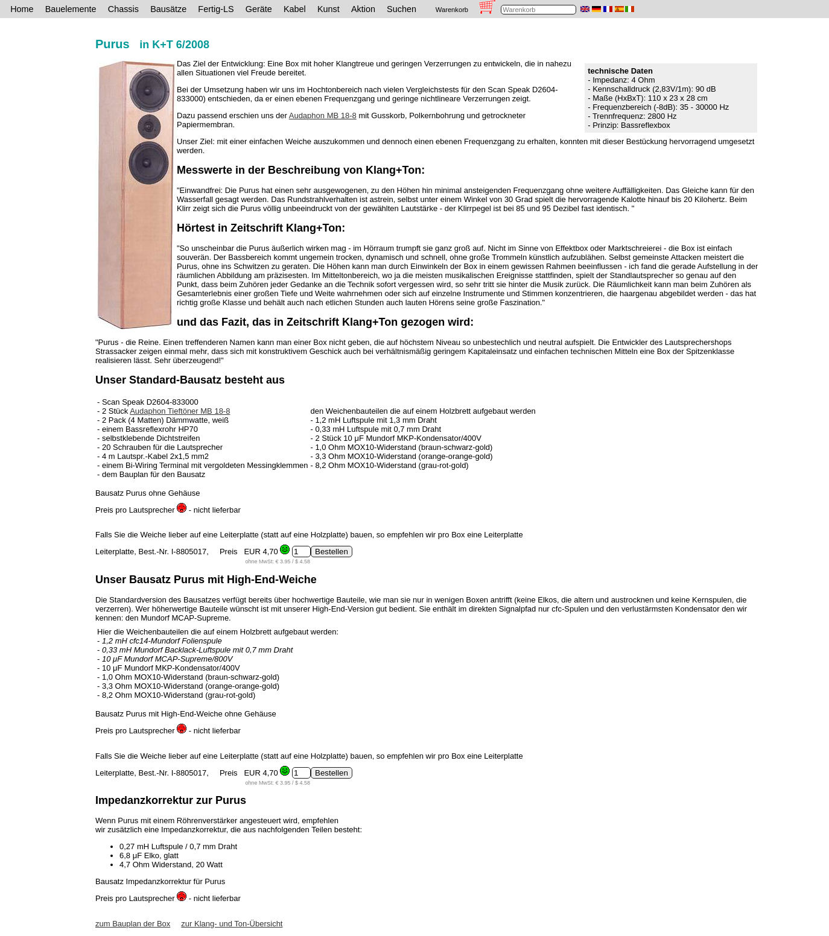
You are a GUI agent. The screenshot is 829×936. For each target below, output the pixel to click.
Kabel (295, 9)
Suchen (401, 9)
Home (21, 9)
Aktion (363, 9)
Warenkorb (452, 9)
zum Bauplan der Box (132, 923)
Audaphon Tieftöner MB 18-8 (180, 411)
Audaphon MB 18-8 (323, 115)
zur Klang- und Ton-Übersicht (231, 923)
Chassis (123, 9)
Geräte (259, 9)
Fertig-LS (215, 9)
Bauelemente (71, 9)
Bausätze (168, 9)
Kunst (328, 9)
